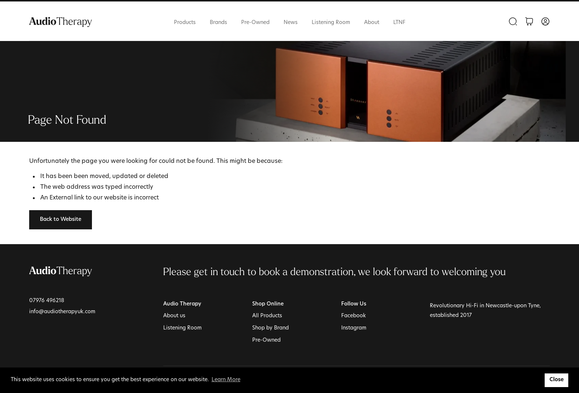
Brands (218, 22)
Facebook (353, 316)
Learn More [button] (226, 380)
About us (174, 316)
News (291, 22)
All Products (267, 316)
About (371, 22)
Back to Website (60, 219)
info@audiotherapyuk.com (62, 312)
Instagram (353, 328)
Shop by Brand (270, 328)
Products (185, 22)
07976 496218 (46, 301)
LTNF (399, 22)
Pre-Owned (255, 22)
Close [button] (556, 380)
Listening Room (331, 22)
